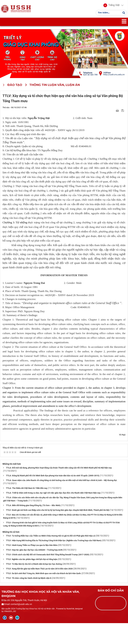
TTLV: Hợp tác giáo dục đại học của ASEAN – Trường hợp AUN (34, 552)
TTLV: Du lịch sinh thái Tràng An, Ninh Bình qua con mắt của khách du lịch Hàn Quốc (43, 575)
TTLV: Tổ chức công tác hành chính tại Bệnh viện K (28, 580)
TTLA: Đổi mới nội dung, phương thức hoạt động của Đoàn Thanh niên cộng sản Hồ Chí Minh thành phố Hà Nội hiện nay (59, 470)
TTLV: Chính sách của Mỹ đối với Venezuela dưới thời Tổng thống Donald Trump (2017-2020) (47, 556)
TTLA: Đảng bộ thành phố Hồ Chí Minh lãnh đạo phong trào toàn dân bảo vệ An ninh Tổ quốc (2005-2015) (52, 477)
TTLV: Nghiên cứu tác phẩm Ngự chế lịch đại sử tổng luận (31, 561)
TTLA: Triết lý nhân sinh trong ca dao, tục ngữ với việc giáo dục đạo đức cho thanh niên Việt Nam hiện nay (53, 495)
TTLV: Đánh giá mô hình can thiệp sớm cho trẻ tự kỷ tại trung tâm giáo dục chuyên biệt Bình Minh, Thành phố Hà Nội (57, 512)
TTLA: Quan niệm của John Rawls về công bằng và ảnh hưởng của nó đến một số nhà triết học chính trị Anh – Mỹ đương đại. (61, 482)
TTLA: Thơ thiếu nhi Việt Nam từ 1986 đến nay (26, 490)
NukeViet (70, 611)
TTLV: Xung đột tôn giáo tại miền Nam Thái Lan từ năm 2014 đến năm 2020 (39, 570)
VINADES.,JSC (10, 613)
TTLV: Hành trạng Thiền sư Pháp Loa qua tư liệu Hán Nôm (31, 547)
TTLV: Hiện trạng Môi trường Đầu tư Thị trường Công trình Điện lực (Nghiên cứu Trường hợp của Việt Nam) (53, 542)
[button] (111, 6)
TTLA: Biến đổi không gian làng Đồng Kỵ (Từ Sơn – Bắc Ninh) (33, 507)
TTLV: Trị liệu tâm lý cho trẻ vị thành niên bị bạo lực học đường (34, 566)
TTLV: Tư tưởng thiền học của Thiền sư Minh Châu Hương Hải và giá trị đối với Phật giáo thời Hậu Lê (50, 537)
